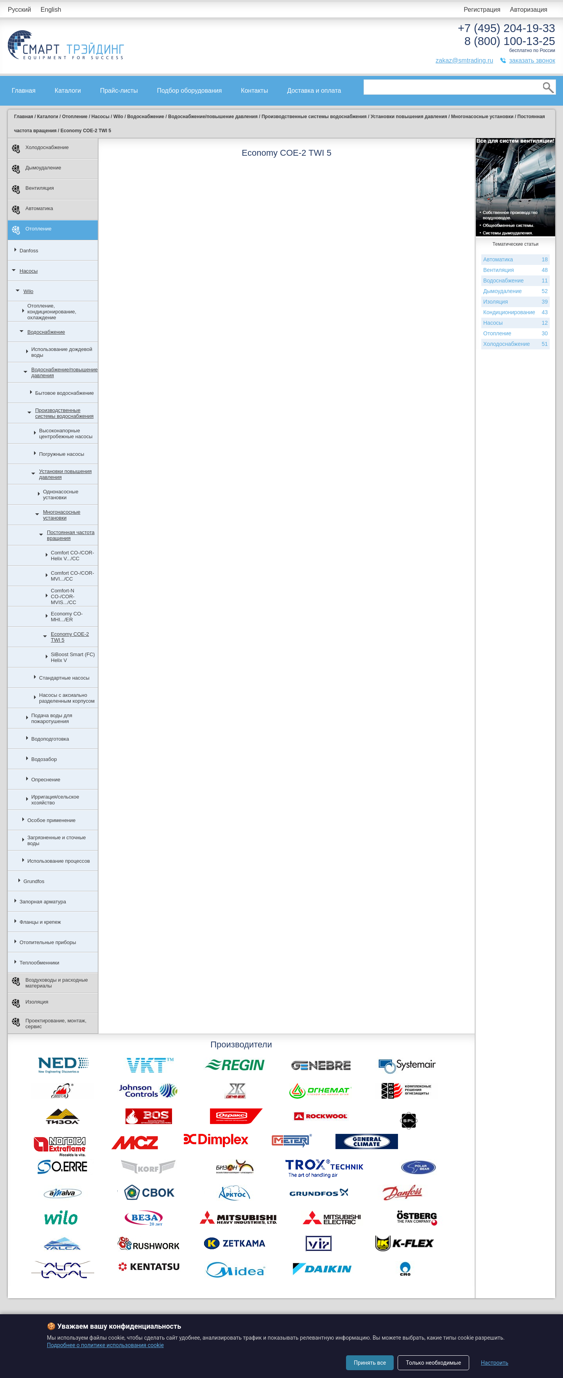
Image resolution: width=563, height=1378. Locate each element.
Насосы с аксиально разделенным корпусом (67, 698)
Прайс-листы (119, 90)
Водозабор (44, 759)
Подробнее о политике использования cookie (105, 1345)
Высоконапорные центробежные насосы (66, 433)
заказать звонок (532, 60)
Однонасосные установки (60, 494)
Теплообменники (39, 963)
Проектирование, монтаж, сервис (49, 1023)
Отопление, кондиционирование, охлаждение (51, 311)
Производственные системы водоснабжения (64, 413)
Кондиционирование (515, 312)
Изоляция (30, 1003)
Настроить (494, 1363)
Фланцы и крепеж (40, 922)
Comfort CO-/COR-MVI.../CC (72, 576)
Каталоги (68, 90)
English (51, 9)
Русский (19, 9)
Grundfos (33, 881)
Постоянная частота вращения (71, 535)
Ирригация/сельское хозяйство (55, 800)
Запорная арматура (43, 902)
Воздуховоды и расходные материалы (50, 983)
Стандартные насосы (64, 678)
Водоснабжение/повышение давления (64, 372)
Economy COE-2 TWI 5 (70, 637)
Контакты (254, 90)
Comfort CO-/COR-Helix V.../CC (72, 555)
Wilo (28, 291)
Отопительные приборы (48, 942)
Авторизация (528, 9)
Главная (24, 90)
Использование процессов (58, 861)
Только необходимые (433, 1363)
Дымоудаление (36, 169)
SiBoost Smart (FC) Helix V (73, 657)
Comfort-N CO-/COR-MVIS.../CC (63, 596)
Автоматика (32, 209)
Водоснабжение (46, 332)
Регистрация (482, 9)
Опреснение (45, 780)
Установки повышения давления (65, 474)
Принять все (370, 1363)
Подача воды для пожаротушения (51, 718)
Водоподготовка (50, 739)
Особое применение (51, 820)
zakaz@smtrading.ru (464, 60)
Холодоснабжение (40, 148)
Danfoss (29, 251)
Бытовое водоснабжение (64, 393)
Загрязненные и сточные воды (56, 840)
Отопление (32, 230)
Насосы (29, 271)
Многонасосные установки (61, 515)
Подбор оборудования (189, 90)
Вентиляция (33, 189)
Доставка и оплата (314, 90)
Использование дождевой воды (61, 352)
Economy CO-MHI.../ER (67, 616)
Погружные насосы (61, 454)
